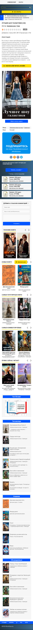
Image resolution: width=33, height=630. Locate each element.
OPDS (26, 622)
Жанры (21, 2)
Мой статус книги (16, 121)
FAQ (21, 622)
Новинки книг (11, 2)
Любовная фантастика (16, 127)
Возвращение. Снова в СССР (24, 386)
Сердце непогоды (24, 319)
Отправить (16, 223)
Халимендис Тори (13, 26)
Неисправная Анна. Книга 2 (8, 320)
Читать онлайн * (16, 170)
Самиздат (27, 127)
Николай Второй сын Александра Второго (8, 353)
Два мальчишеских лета (9, 287)
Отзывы (4, 622)
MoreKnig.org (3, 2)
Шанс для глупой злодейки (9, 386)
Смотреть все (21, 262)
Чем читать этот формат (16, 181)
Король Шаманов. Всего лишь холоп (24, 353)
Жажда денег (24, 287)
